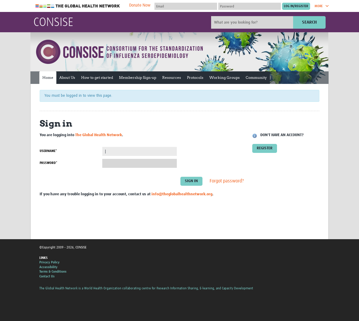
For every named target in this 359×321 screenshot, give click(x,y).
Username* (48, 151)
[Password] (249, 6)
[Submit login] (296, 6)
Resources (171, 77)
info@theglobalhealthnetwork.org (181, 194)
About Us (67, 77)
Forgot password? (227, 181)
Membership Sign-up (137, 77)
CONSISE (53, 23)
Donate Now (140, 5)
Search (309, 22)
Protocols (195, 77)
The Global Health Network (78, 6)
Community (256, 77)
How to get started (97, 77)
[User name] (185, 6)
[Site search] (253, 22)
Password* (48, 163)
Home (47, 77)
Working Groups (224, 77)
